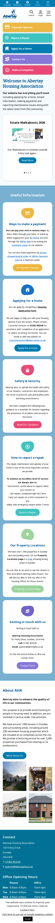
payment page (20, 245)
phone (43, 252)
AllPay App (25, 241)
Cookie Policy (27, 909)
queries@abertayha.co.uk (19, 866)
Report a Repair (27, 512)
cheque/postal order (18, 256)
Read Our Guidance (27, 424)
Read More (27, 160)
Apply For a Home (27, 348)
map (30, 559)
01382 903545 (13, 862)
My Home (34, 237)
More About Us (14, 755)
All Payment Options (27, 267)
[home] (12, 14)
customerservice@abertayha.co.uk (27, 340)
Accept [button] (28, 919)
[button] (48, 13)
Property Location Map (27, 589)
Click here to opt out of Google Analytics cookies (27, 914)
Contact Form (27, 665)
